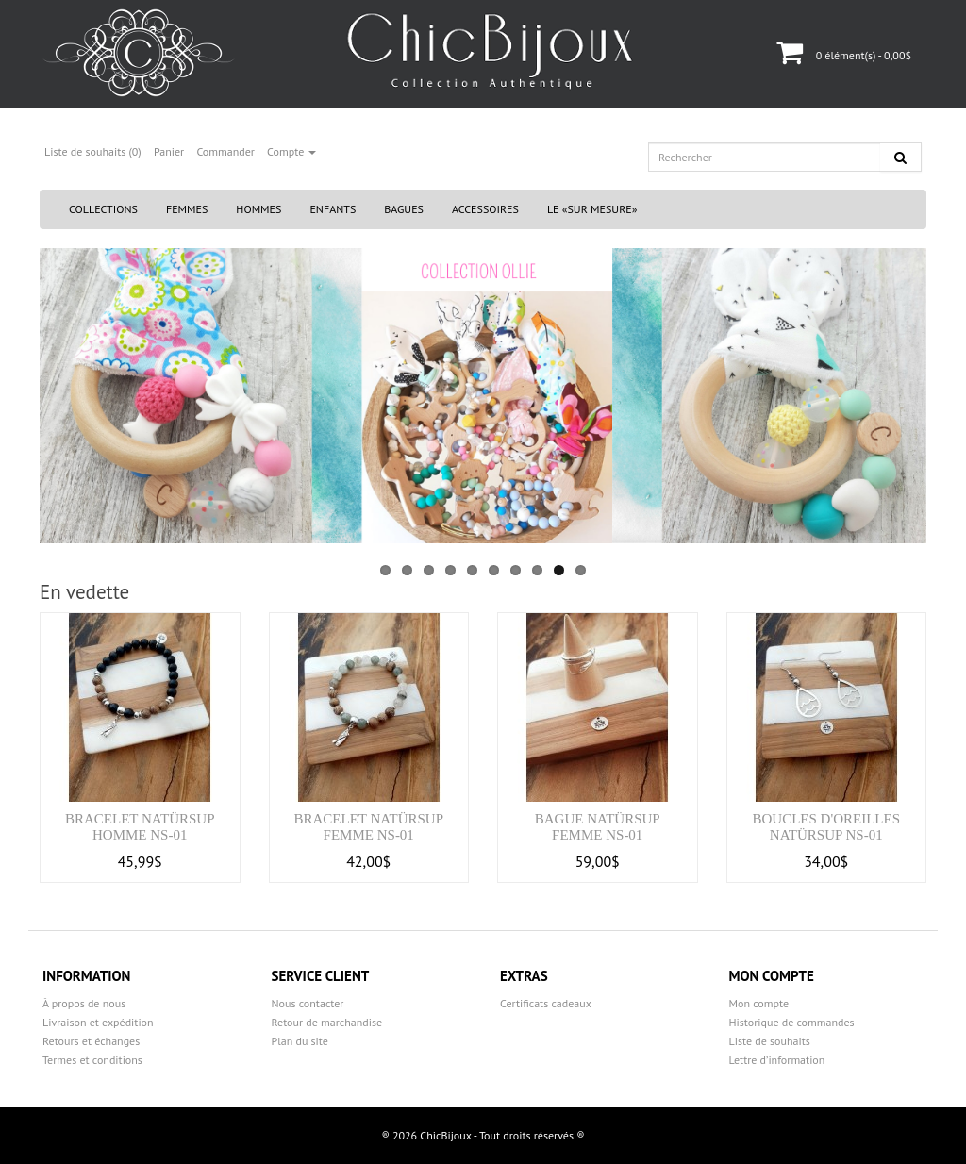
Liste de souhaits (769, 1041)
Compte (291, 151)
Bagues (404, 209)
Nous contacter (308, 1003)
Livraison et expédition (98, 1022)
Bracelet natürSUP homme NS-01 (140, 826)
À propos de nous (83, 1003)
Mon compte (759, 1003)
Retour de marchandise (327, 1022)
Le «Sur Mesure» (592, 209)
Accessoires (485, 209)
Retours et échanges (91, 1041)
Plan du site (300, 1041)
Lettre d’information (777, 1060)
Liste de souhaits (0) (93, 151)
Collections (103, 209)
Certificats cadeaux (545, 1003)
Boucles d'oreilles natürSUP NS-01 (826, 826)
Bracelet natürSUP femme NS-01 (369, 826)
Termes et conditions (92, 1060)
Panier (169, 151)
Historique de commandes (792, 1022)
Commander (225, 151)
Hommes (258, 209)
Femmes (187, 209)
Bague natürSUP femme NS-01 (597, 826)
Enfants (332, 209)
